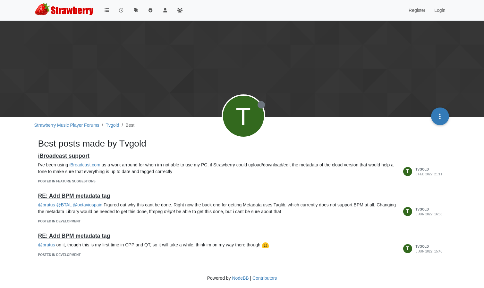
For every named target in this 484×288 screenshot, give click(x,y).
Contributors (264, 278)
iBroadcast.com (84, 164)
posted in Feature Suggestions (67, 181)
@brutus (46, 204)
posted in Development (59, 221)
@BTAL (64, 204)
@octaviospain (87, 204)
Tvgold (422, 169)
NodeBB (240, 278)
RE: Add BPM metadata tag (74, 196)
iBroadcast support (63, 156)
